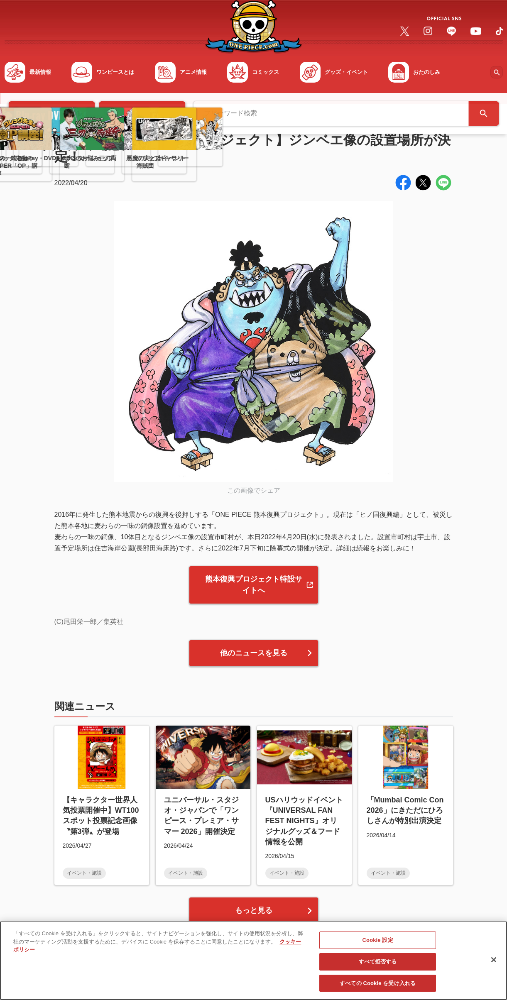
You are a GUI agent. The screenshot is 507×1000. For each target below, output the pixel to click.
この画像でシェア (253, 490)
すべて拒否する (378, 966)
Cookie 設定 (377, 944)
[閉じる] (494, 964)
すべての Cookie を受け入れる (378, 987)
